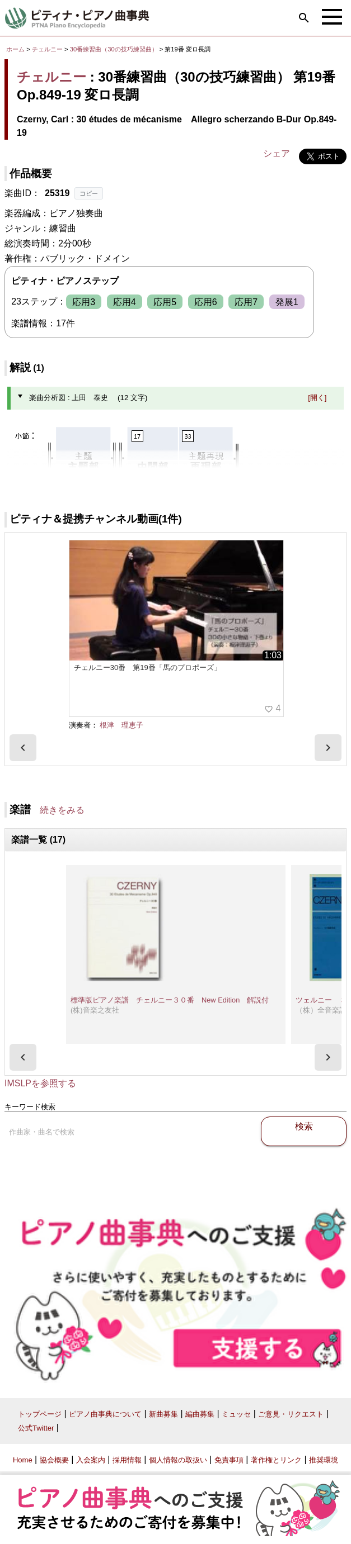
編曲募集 (199, 1414)
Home (22, 1460)
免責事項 (229, 1460)
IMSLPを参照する (40, 1083)
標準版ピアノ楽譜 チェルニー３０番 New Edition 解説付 (170, 1000)
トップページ (40, 1414)
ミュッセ (236, 1414)
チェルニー (47, 49)
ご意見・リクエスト (291, 1414)
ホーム (15, 49)
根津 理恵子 (121, 725)
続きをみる (62, 810)
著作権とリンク (276, 1460)
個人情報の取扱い (178, 1460)
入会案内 (90, 1460)
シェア (276, 153)
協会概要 (54, 1460)
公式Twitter (36, 1428)
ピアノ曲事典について (105, 1414)
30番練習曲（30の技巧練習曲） (115, 49)
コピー (88, 193)
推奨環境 (323, 1460)
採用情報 (127, 1460)
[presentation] (23, 747)
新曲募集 (163, 1414)
